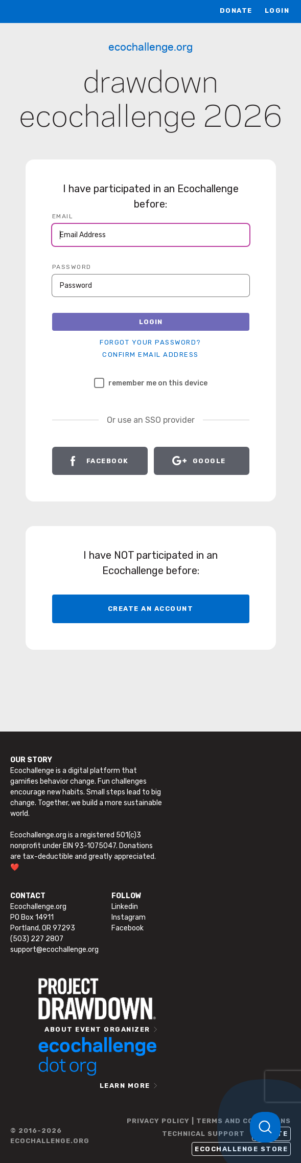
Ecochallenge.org (150, 46)
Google (209, 461)
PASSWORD (71, 266)
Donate (236, 10)
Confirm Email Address (150, 354)
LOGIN (277, 10)
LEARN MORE (125, 1085)
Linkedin (124, 906)
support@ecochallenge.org (54, 949)
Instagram (128, 917)
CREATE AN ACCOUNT (151, 608)
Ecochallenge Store (241, 1149)
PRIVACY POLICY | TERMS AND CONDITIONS (209, 1121)
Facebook (107, 461)
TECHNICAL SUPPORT (203, 1133)
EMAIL (63, 216)
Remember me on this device (150, 383)
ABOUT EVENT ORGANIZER (97, 1029)
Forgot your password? (150, 342)
